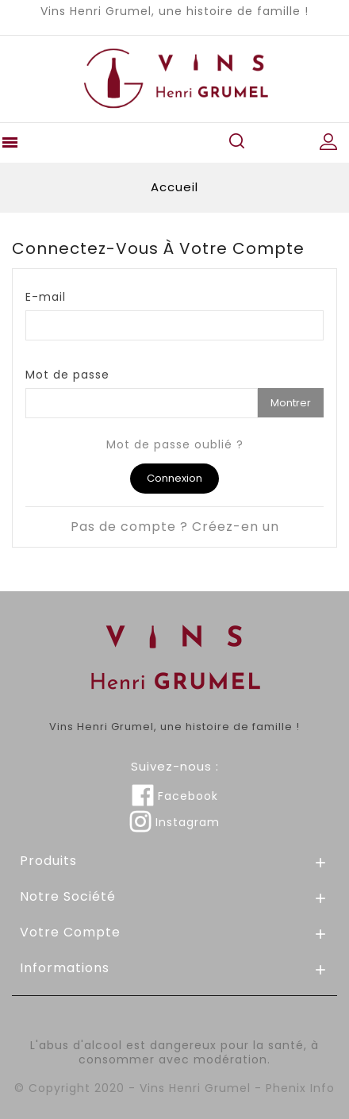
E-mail (45, 296)
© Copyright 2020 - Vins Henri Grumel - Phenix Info (174, 1088)
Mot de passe (67, 374)
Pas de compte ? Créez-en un (175, 526)
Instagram (174, 822)
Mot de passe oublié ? (175, 444)
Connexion (174, 478)
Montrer (290, 402)
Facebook (175, 796)
